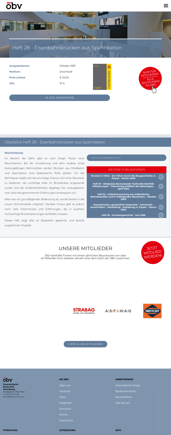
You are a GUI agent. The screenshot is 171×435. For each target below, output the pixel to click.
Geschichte (66, 420)
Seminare (65, 408)
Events (63, 414)
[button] (166, 6)
